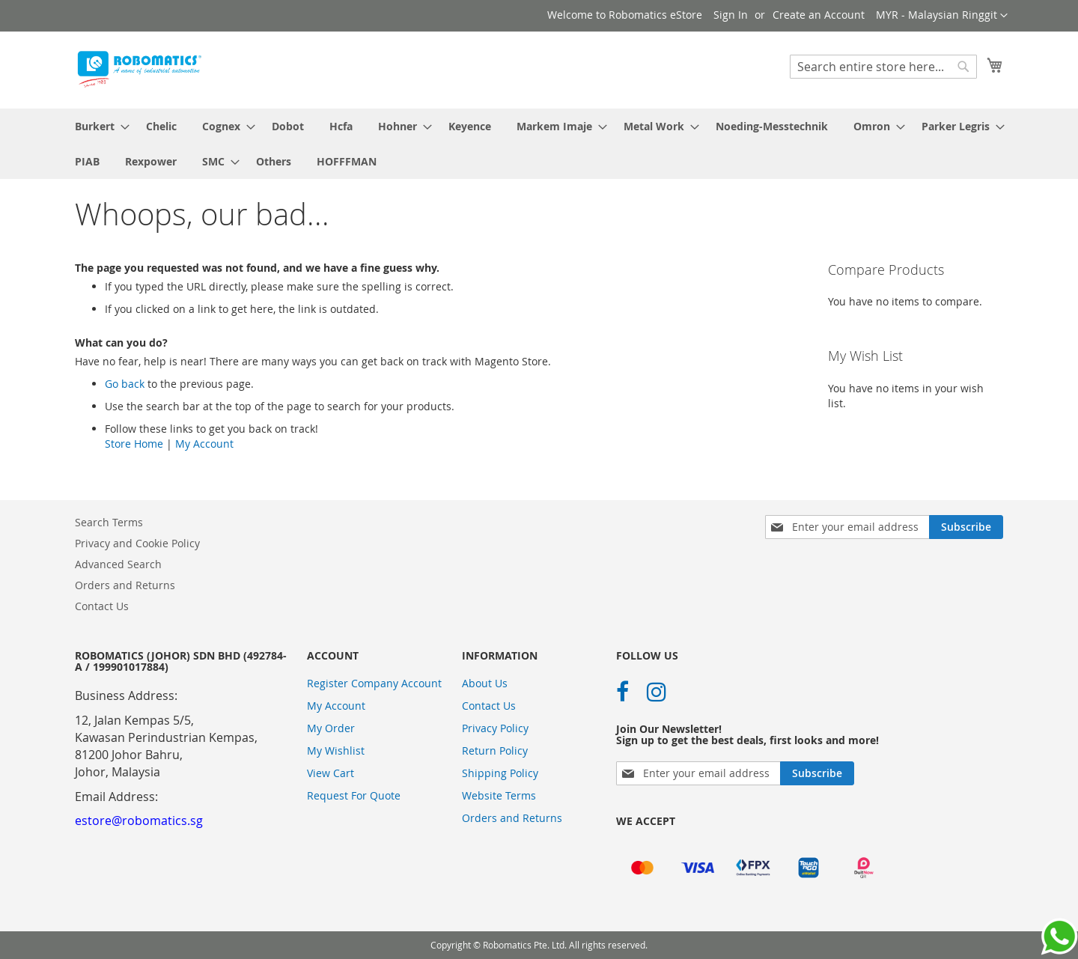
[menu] (539, 144)
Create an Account (819, 14)
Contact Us (102, 606)
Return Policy (495, 750)
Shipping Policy (500, 773)
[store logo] (138, 69)
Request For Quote (354, 795)
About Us (485, 683)
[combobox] (883, 67)
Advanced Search (118, 564)
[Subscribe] (966, 527)
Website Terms (499, 795)
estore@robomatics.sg (139, 820)
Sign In (730, 14)
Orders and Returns (125, 585)
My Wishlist (336, 750)
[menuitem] (98, 126)
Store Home (134, 443)
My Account (204, 443)
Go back (124, 384)
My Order (331, 728)
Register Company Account (374, 683)
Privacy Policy (495, 728)
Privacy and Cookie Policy (137, 543)
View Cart (330, 773)
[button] (942, 15)
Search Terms (109, 522)
